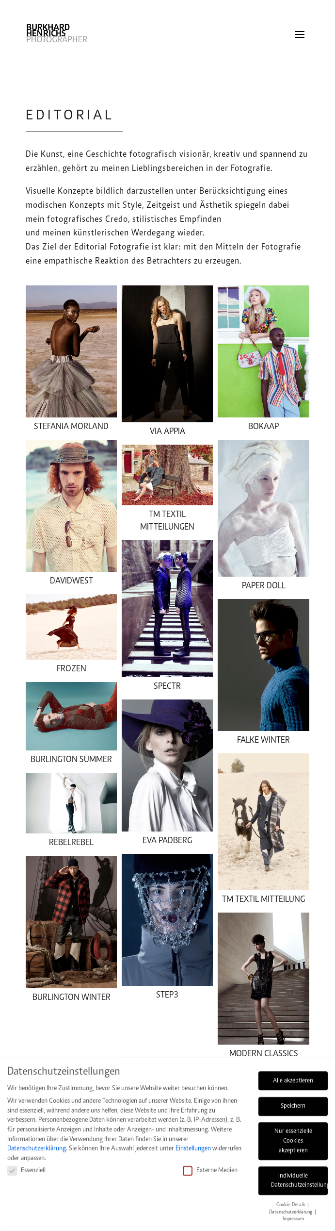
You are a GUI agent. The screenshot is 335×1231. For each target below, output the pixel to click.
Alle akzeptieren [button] (293, 1076)
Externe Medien (210, 1165)
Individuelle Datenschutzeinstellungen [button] (299, 1175)
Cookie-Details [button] (291, 1200)
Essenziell (26, 1165)
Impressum (293, 1214)
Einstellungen (193, 1143)
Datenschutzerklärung (36, 1143)
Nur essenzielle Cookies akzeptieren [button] (293, 1135)
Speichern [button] (293, 1101)
